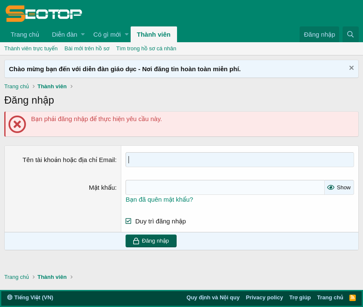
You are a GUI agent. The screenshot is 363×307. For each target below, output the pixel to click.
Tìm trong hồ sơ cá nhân (146, 48)
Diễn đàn (64, 34)
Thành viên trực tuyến (31, 48)
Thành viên (154, 34)
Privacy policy (264, 297)
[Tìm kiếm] (351, 34)
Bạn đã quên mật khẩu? (159, 199)
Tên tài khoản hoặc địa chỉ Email (69, 159)
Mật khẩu (102, 187)
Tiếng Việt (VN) (30, 297)
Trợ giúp (300, 297)
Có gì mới (106, 34)
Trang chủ (25, 34)
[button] (83, 34)
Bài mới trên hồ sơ (87, 48)
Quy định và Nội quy (213, 297)
